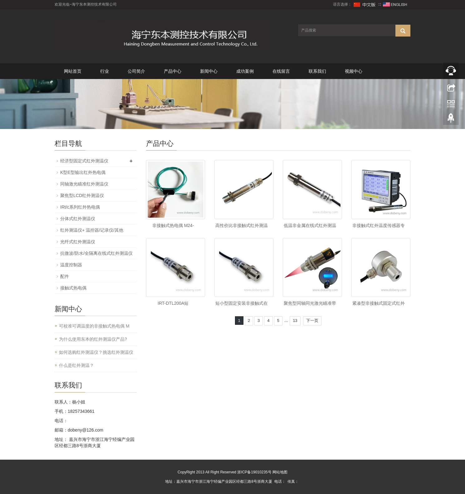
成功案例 (245, 71)
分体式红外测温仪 (77, 218)
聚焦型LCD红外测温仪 (82, 195)
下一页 (312, 320)
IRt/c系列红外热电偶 (80, 207)
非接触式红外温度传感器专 (378, 225)
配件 (64, 276)
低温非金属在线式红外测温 (310, 225)
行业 (104, 71)
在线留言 (281, 71)
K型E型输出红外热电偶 (82, 172)
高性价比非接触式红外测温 (241, 225)
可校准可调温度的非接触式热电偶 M (94, 326)
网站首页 (72, 71)
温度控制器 (71, 264)
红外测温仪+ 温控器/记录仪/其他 (91, 230)
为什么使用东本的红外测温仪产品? (93, 339)
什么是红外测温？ (76, 365)
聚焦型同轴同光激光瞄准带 (310, 303)
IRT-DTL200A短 (173, 303)
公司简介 (136, 71)
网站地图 (279, 472)
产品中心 (172, 71)
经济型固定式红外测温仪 (84, 160)
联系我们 (317, 71)
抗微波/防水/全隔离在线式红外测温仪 (96, 253)
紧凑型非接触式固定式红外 (378, 303)
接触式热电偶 (73, 287)
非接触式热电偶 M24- (173, 225)
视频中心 (353, 71)
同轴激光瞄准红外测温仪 (84, 183)
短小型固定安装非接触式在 (241, 303)
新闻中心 (209, 71)
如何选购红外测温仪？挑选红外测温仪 (96, 352)
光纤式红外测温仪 (77, 241)
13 (295, 320)
